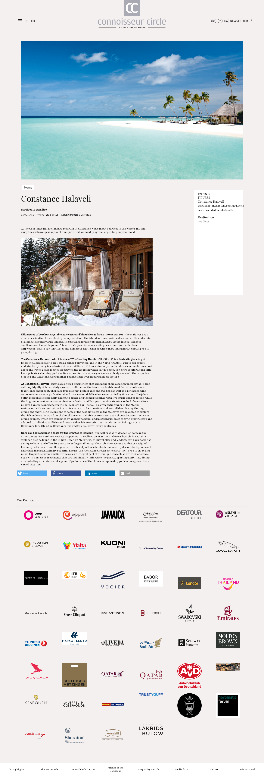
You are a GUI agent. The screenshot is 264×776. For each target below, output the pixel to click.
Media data (181, 769)
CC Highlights (16, 769)
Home (28, 187)
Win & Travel (247, 769)
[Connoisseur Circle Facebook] (220, 20)
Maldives (203, 221)
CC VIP (214, 769)
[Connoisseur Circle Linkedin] (226, 20)
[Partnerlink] (36, 515)
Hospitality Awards (148, 769)
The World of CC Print (82, 769)
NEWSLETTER (239, 20)
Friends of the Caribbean (115, 769)
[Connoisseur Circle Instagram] (214, 20)
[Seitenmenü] (20, 20)
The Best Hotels (49, 769)
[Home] (132, 16)
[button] (32, 473)
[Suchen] (251, 20)
